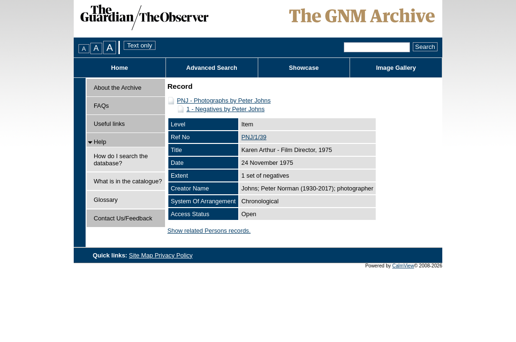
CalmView (403, 265)
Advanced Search (211, 67)
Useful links (109, 123)
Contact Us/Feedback (123, 218)
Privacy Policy (174, 255)
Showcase (304, 67)
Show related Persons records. (209, 230)
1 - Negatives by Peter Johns (225, 109)
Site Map (142, 255)
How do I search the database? (121, 159)
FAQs (101, 105)
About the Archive (117, 87)
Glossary (106, 199)
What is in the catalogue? (128, 181)
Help (100, 141)
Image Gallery (396, 67)
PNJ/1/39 (254, 137)
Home (119, 67)
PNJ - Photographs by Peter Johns (224, 100)
